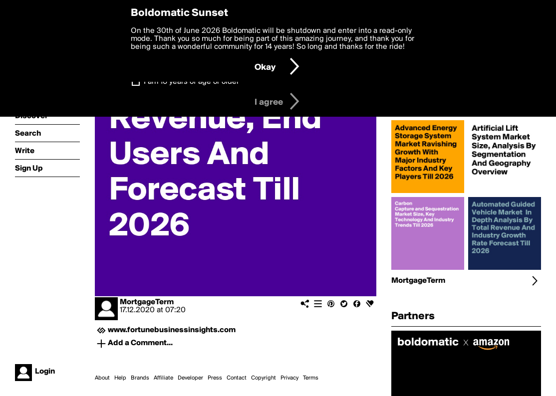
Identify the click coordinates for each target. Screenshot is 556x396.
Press (215, 378)
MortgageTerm (147, 302)
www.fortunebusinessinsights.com (172, 330)
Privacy (289, 378)
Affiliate (163, 378)
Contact (237, 378)
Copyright (263, 378)
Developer (190, 378)
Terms (310, 378)
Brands (140, 378)
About (102, 378)
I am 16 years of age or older (191, 82)
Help (120, 378)
